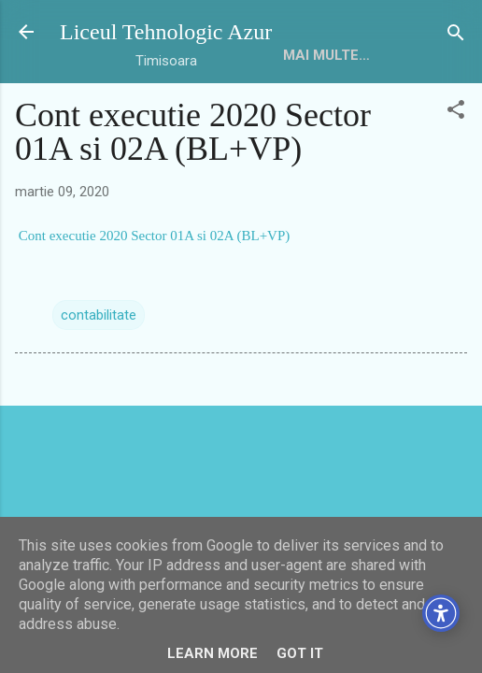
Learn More (212, 653)
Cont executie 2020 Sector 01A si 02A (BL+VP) (152, 235)
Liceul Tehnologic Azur (166, 32)
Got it (299, 653)
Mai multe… (326, 55)
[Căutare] (456, 34)
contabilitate (98, 315)
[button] (456, 110)
